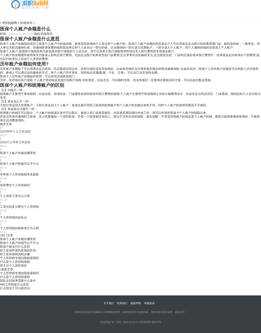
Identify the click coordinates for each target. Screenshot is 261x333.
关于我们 (109, 303)
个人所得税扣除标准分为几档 (19, 228)
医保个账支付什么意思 (15, 246)
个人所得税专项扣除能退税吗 (19, 258)
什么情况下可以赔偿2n (15, 288)
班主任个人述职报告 (13, 265)
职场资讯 (26, 22)
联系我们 (122, 303)
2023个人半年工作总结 (15, 142)
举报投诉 (149, 303)
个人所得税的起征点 (13, 217)
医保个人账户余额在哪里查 (18, 153)
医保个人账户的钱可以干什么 (19, 163)
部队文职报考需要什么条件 (18, 280)
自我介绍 (17, 14)
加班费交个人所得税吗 (15, 185)
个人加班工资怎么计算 (15, 196)
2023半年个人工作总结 (15, 131)
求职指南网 (9, 22)
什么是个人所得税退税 (15, 261)
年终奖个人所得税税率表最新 (19, 174)
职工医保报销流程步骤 (15, 254)
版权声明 (136, 303)
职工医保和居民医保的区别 (18, 250)
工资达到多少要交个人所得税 (19, 206)
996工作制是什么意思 (14, 284)
